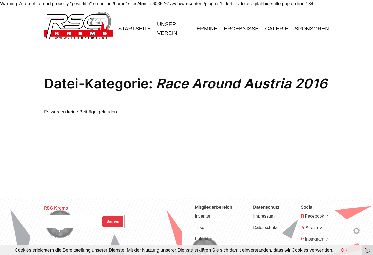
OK (344, 250)
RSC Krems (56, 208)
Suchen (112, 221)
